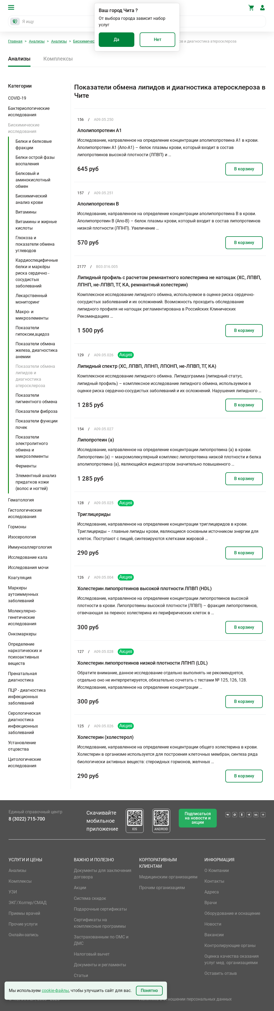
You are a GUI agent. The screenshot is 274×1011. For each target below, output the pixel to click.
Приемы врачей (24, 913)
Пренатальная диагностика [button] (22, 677)
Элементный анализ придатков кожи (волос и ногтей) (36, 482)
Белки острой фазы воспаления (35, 160)
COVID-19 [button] (17, 98)
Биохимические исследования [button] (23, 128)
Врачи (210, 902)
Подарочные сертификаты (100, 909)
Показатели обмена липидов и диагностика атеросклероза (35, 376)
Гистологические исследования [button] (25, 513)
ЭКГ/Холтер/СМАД (28, 902)
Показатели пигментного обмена (36, 398)
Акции (80, 887)
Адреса (211, 891)
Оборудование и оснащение (232, 913)
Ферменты (26, 466)
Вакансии (214, 934)
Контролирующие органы (230, 945)
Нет (157, 39)
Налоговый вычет (92, 954)
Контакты (214, 881)
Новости (212, 924)
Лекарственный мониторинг (31, 299)
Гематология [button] (21, 500)
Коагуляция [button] (20, 577)
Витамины (26, 212)
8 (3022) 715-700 (27, 819)
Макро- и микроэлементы (32, 315)
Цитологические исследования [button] (24, 762)
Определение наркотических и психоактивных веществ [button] (25, 654)
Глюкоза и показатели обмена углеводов (35, 244)
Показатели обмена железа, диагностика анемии (37, 350)
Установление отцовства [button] (22, 746)
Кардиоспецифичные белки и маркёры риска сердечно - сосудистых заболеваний (37, 273)
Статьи (81, 975)
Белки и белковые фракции (34, 144)
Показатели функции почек (37, 424)
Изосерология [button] (22, 537)
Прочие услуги (23, 924)
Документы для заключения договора (102, 873)
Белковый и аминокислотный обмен (33, 180)
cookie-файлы (55, 990)
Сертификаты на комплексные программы (100, 923)
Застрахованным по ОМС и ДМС (101, 940)
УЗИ (13, 891)
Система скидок (90, 898)
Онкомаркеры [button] (22, 633)
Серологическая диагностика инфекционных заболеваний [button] (24, 723)
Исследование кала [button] (27, 557)
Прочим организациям (162, 887)
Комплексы (58, 58)
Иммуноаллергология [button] (30, 547)
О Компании (216, 870)
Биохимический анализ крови (31, 199)
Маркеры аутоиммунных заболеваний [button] (23, 594)
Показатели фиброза (37, 411)
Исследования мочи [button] (28, 567)
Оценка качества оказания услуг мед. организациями (231, 959)
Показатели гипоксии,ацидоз (32, 331)
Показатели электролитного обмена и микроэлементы (32, 447)
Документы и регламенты (100, 964)
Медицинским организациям (168, 876)
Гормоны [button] (17, 526)
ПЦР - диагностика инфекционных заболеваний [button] (27, 697)
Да (116, 39)
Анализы (37, 41)
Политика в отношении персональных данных (185, 999)
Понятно (149, 990)
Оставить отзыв (220, 973)
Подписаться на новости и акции (198, 818)
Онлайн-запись (24, 934)
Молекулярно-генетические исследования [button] (22, 617)
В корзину (244, 168)
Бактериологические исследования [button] (29, 111)
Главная (15, 41)
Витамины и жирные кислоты (36, 225)
